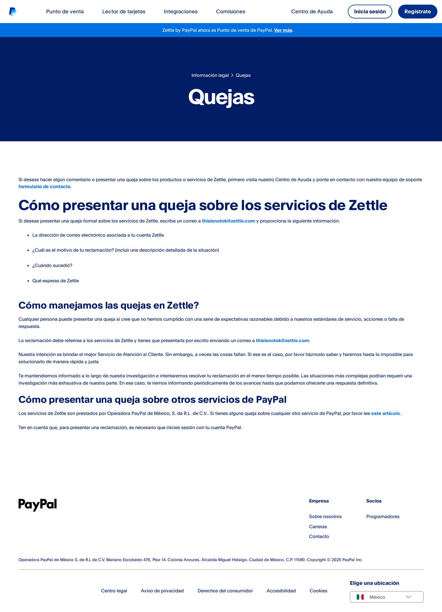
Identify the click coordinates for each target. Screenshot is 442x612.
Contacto (319, 536)
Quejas (243, 75)
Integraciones (181, 11)
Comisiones (230, 11)
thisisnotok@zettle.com (228, 221)
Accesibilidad (281, 591)
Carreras (318, 526)
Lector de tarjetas (123, 11)
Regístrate (417, 11)
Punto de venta (65, 11)
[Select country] (387, 597)
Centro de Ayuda (312, 11)
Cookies (318, 591)
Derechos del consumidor (225, 591)
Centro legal (114, 591)
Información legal (210, 75)
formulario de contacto (44, 186)
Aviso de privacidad (162, 591)
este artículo (385, 413)
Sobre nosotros (325, 516)
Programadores (383, 516)
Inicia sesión (370, 11)
